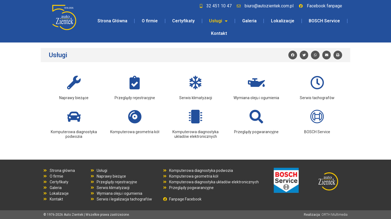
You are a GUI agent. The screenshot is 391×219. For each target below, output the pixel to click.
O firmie (150, 20)
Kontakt (219, 33)
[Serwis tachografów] (317, 82)
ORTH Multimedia (334, 215)
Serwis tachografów (317, 98)
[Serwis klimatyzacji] (195, 82)
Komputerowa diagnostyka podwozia (74, 134)
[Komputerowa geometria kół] (134, 116)
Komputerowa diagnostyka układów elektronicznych (195, 134)
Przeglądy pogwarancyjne (256, 132)
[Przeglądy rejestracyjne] (134, 82)
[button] (292, 55)
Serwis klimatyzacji (195, 98)
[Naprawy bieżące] (74, 82)
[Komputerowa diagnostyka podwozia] (74, 116)
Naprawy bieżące (74, 98)
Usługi (218, 21)
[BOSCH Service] (317, 116)
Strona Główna (112, 20)
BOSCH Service (324, 20)
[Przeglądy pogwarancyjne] (256, 116)
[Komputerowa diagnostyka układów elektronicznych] (195, 116)
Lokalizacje (282, 20)
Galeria (249, 20)
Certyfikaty (183, 20)
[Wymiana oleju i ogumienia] (256, 82)
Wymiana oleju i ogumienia (256, 98)
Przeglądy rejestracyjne (135, 98)
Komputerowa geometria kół (134, 132)
